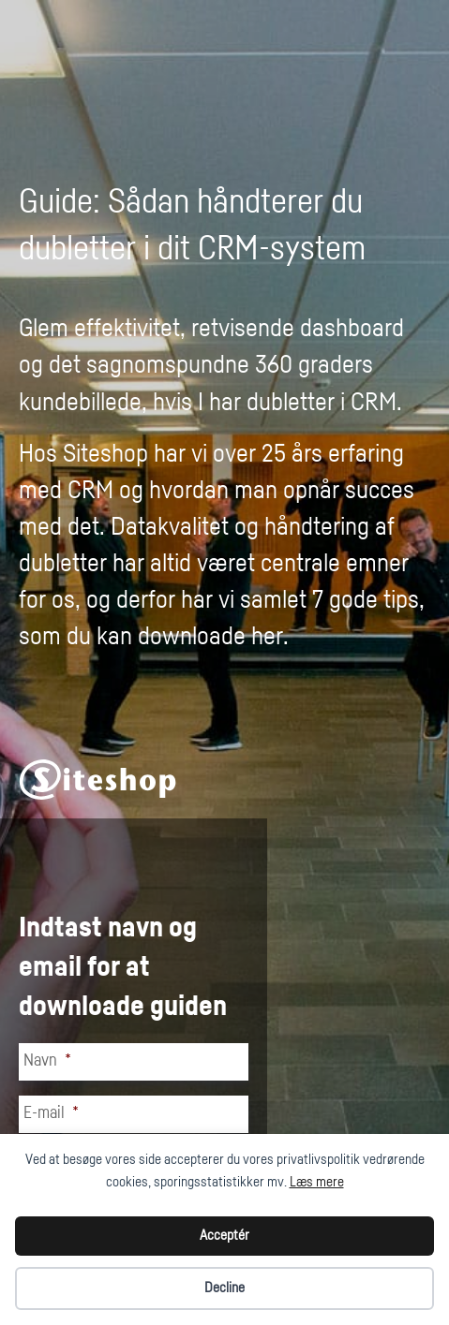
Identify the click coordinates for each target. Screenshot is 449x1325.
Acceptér (224, 1236)
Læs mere (317, 1182)
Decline (224, 1288)
